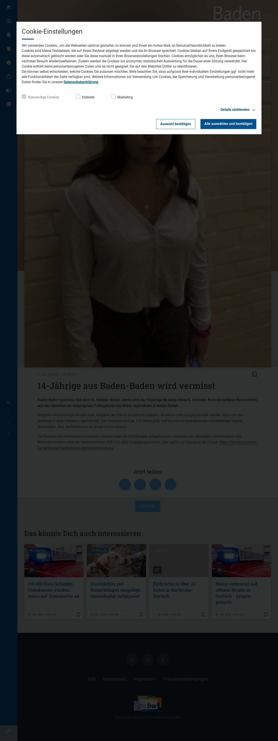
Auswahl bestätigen (175, 124)
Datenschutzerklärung (81, 82)
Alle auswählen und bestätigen (228, 124)
